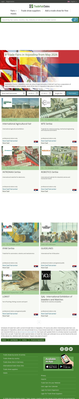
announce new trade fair (28, 332)
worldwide (14, 340)
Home (4, 340)
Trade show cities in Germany (13, 362)
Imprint (43, 379)
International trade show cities (13, 366)
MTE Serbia (46, 123)
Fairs (13, 11)
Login (3, 1)
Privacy (43, 375)
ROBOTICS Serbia (49, 172)
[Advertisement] (39, 35)
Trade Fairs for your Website (50, 383)
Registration (10, 1)
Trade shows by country (11, 358)
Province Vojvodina (37, 340)
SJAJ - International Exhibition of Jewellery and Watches (56, 297)
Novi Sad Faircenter (10, 141)
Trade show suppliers (30, 11)
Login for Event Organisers (50, 390)
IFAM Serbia (8, 248)
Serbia (24, 340)
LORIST (6, 296)
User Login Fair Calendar (49, 386)
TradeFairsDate (39, 6)
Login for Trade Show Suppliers (51, 394)
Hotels (13, 14)
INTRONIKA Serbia (12, 172)
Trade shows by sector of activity (14, 355)
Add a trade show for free (56, 11)
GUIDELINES (47, 248)
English (74, 1)
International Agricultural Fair (17, 123)
